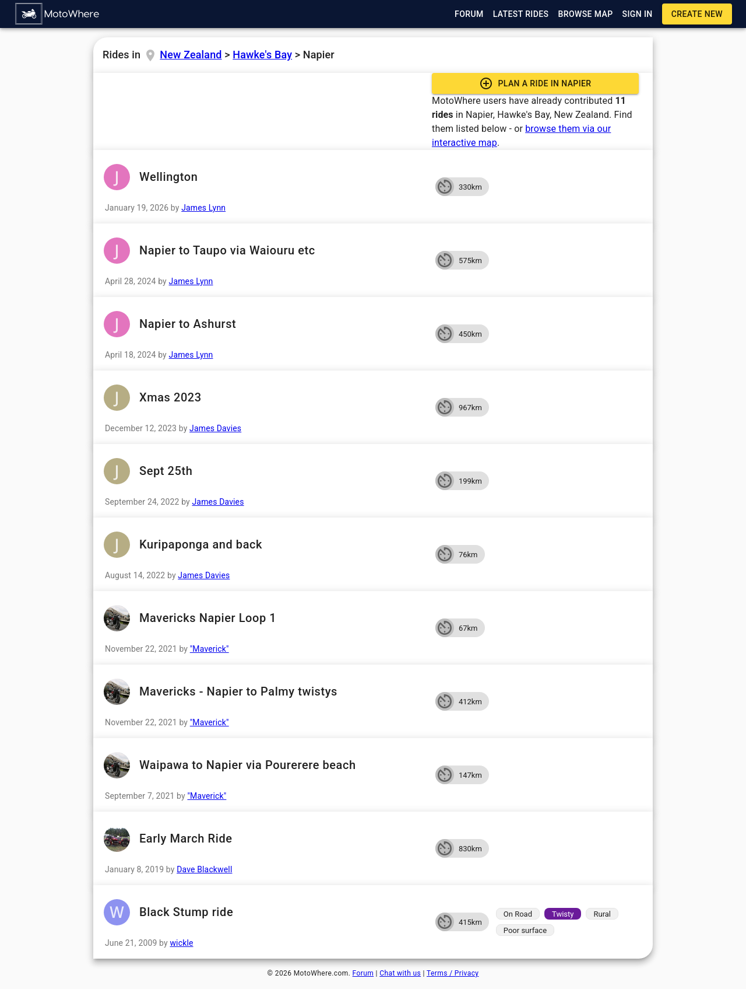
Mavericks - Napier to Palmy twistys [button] (264, 692)
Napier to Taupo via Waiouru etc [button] (264, 250)
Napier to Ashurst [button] (264, 324)
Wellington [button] (264, 177)
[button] (57, 14)
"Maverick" (209, 648)
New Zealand (190, 54)
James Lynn (203, 207)
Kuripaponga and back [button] (264, 544)
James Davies (215, 428)
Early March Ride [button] (264, 839)
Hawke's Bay (262, 54)
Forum (363, 973)
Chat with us (400, 973)
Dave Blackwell (204, 869)
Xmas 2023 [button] (264, 397)
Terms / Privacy (452, 973)
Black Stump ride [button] (264, 912)
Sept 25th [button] (264, 471)
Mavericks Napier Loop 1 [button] (264, 618)
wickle (181, 943)
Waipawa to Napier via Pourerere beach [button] (264, 765)
